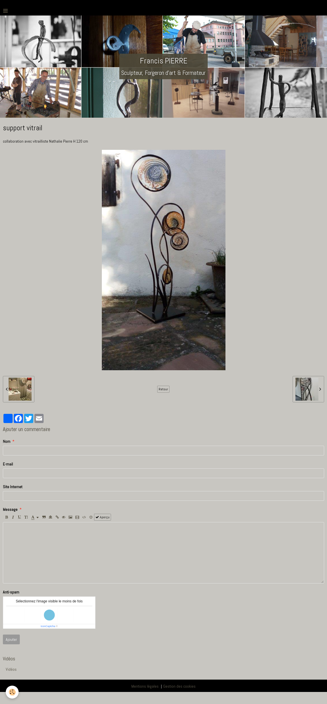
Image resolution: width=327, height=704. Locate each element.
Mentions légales (145, 686)
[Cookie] (12, 692)
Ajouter (11, 639)
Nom (6, 441)
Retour (163, 389)
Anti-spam (11, 592)
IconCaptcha (48, 626)
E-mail (8, 464)
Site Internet (12, 486)
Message (10, 509)
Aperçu (103, 517)
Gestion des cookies (179, 686)
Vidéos (11, 669)
